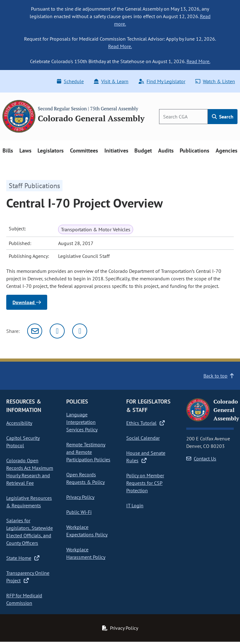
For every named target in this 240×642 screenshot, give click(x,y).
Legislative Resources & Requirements (29, 502)
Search (222, 116)
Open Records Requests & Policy (85, 478)
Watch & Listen (215, 81)
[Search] (183, 116)
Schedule (70, 81)
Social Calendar (143, 438)
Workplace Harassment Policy (85, 553)
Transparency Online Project (27, 577)
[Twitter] (57, 331)
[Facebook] (79, 331)
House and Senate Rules (145, 457)
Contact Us (201, 458)
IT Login (134, 505)
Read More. (120, 46)
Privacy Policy (80, 497)
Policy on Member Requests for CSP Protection (145, 483)
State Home (22, 558)
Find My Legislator (161, 81)
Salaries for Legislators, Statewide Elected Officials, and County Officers (29, 531)
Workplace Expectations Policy (87, 531)
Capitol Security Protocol (23, 442)
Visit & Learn (111, 81)
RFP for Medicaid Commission (24, 599)
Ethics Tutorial (145, 423)
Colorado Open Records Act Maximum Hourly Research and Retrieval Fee (29, 471)
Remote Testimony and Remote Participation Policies (88, 452)
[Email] (34, 331)
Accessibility (19, 423)
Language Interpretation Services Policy (82, 422)
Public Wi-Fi (79, 512)
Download (26, 302)
